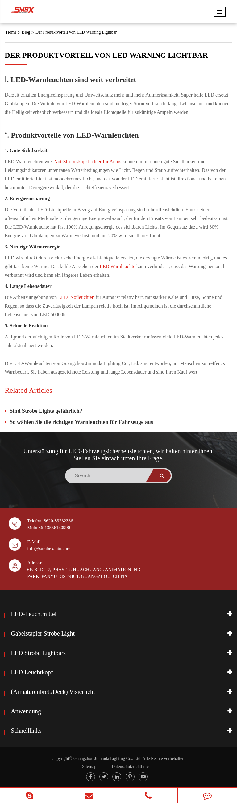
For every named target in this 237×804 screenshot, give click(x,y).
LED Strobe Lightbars (38, 652)
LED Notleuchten (76, 297)
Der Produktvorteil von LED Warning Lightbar (76, 32)
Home (11, 32)
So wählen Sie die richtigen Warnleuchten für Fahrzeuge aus (81, 422)
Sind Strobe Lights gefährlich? (46, 411)
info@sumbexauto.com (48, 548)
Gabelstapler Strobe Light (43, 633)
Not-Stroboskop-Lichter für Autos (88, 161)
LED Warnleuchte (118, 266)
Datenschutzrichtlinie (130, 766)
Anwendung (26, 711)
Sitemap (89, 766)
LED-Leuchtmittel (33, 614)
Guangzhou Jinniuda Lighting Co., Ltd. (107, 758)
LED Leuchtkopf (32, 672)
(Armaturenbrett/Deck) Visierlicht (53, 691)
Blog (26, 32)
